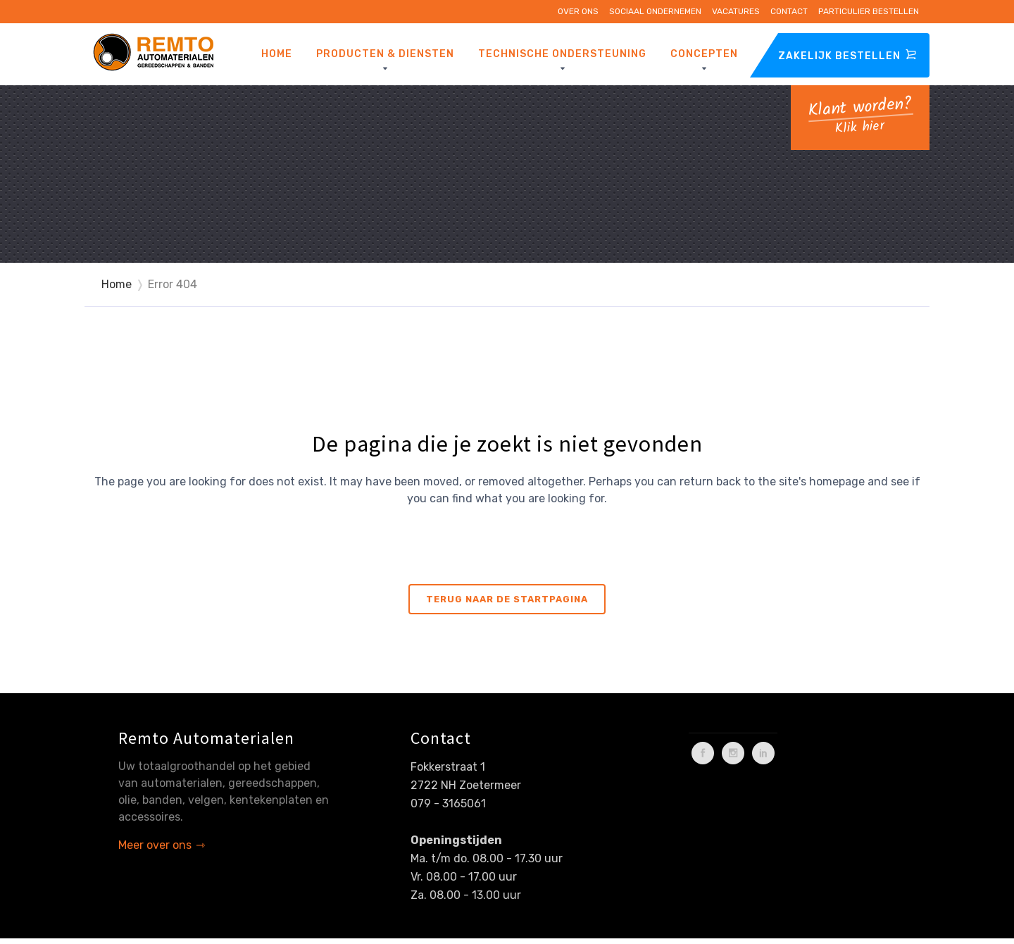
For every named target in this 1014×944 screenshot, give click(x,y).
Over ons (578, 11)
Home (116, 284)
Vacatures (736, 11)
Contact (789, 11)
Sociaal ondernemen (655, 11)
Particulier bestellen (868, 11)
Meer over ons (155, 845)
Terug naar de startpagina (507, 599)
